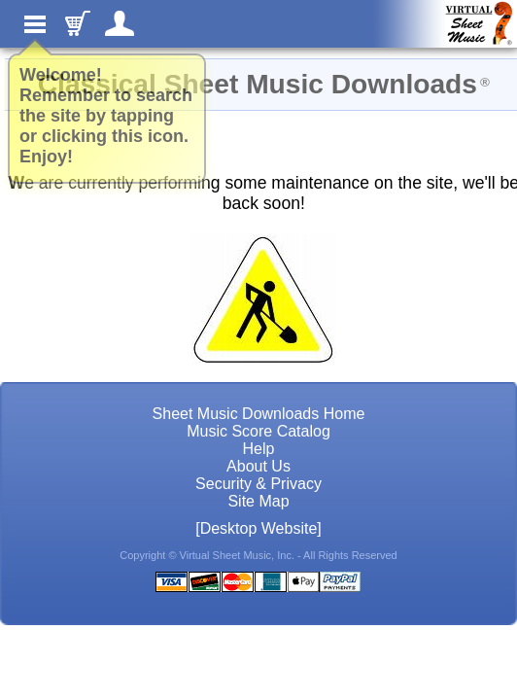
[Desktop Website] (258, 528)
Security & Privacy (258, 483)
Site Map (258, 501)
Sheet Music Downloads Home (259, 413)
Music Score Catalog (258, 431)
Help (259, 448)
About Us (258, 466)
